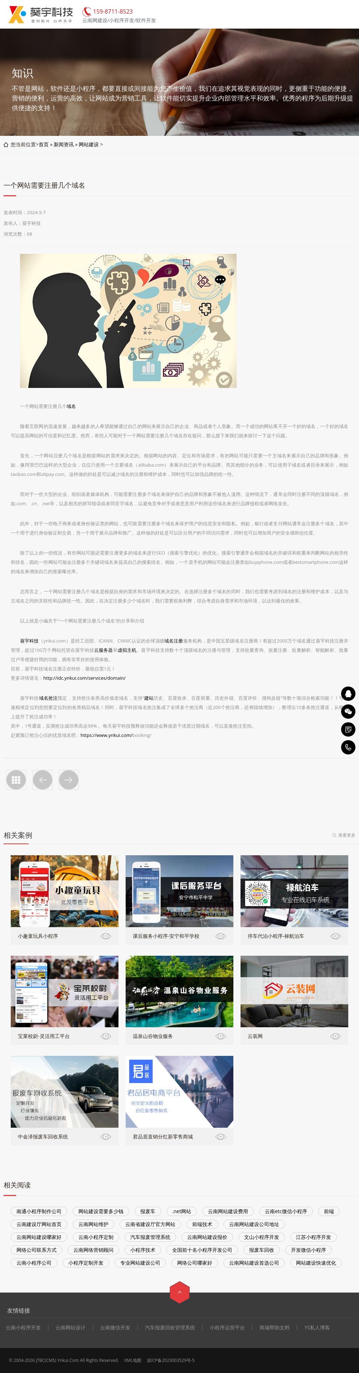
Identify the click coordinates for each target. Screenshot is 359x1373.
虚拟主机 (127, 650)
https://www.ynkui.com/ (106, 735)
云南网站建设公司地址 (254, 1224)
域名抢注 (48, 698)
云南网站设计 (70, 1327)
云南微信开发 (115, 1327)
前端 (329, 1211)
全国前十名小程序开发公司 (202, 1249)
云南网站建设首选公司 (254, 1262)
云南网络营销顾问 (93, 1249)
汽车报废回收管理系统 (170, 1327)
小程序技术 (142, 1249)
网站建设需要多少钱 (100, 1211)
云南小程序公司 (34, 1262)
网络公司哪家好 (194, 1262)
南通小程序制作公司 (39, 1211)
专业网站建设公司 (140, 1262)
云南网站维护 (93, 1224)
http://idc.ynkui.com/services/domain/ (84, 678)
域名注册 (173, 641)
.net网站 (181, 1211)
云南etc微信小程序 (286, 1211)
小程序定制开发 (85, 1262)
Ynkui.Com (68, 1360)
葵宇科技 (29, 641)
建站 (149, 698)
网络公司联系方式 (36, 1249)
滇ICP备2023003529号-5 (170, 1360)
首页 (44, 144)
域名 (71, 406)
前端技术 (202, 1224)
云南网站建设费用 (228, 1211)
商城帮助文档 (274, 1327)
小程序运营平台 (227, 1327)
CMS (50, 1360)
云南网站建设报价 (207, 1237)
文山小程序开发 (261, 1237)
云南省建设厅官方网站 (150, 1224)
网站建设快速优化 (316, 1262)
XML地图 (132, 1360)
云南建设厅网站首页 (39, 1224)
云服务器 (103, 650)
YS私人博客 (317, 1327)
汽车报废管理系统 (150, 1237)
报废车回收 (261, 1249)
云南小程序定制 (95, 1237)
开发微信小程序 (308, 1249)
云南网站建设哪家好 (39, 1237)
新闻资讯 (64, 144)
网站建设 (89, 144)
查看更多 (346, 835)
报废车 (147, 1211)
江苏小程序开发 (313, 1237)
